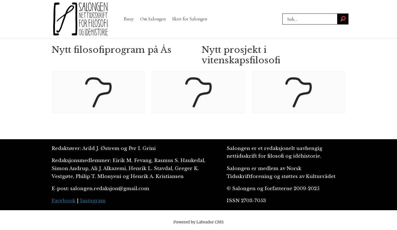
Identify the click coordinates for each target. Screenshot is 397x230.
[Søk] (342, 18)
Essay (129, 19)
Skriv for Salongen (189, 19)
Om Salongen (153, 19)
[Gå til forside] (80, 19)
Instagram (93, 201)
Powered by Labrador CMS (198, 222)
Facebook (64, 201)
